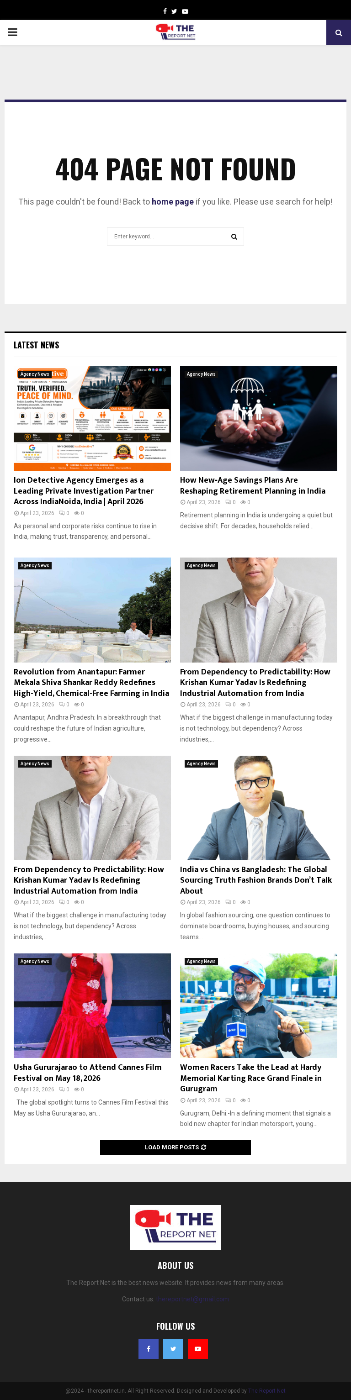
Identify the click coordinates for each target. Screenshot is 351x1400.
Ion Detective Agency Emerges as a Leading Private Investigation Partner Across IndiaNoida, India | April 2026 (84, 491)
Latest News (36, 345)
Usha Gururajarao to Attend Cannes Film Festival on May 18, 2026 (88, 1073)
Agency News (35, 374)
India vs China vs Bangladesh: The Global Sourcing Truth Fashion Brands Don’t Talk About (256, 880)
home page (173, 201)
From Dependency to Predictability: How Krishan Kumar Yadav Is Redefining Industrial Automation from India (255, 682)
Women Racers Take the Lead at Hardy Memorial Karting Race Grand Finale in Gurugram (251, 1078)
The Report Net (267, 1391)
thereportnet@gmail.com (192, 1299)
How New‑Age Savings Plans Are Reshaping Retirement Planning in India (252, 486)
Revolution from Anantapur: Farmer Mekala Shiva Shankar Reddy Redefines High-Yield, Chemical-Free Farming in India (91, 682)
